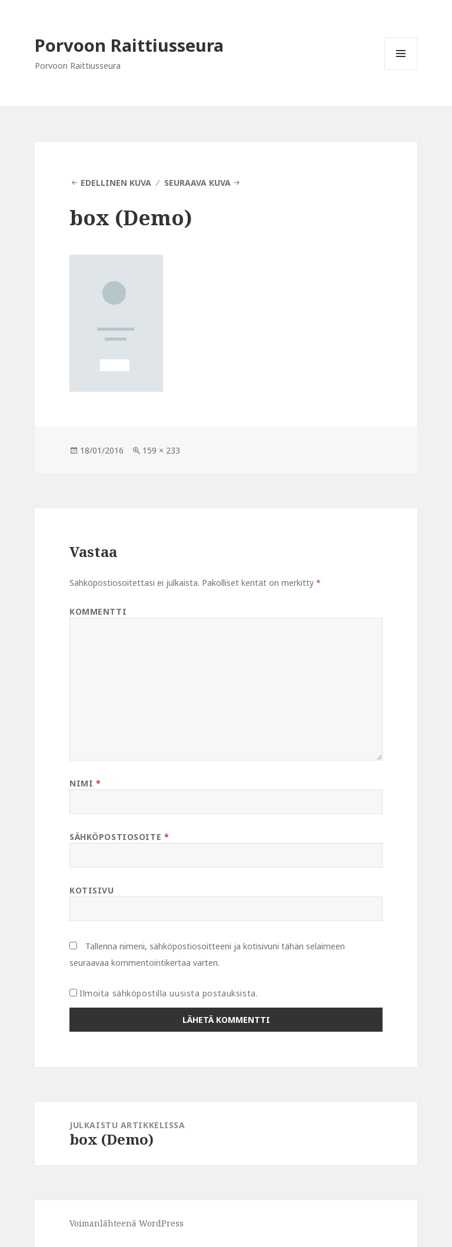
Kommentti (98, 611)
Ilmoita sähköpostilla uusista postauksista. (168, 993)
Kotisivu (91, 890)
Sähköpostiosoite (119, 836)
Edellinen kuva (116, 182)
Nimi (85, 783)
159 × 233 (161, 450)
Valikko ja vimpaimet (401, 69)
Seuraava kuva (197, 182)
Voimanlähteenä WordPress (126, 1223)
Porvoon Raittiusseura (129, 45)
